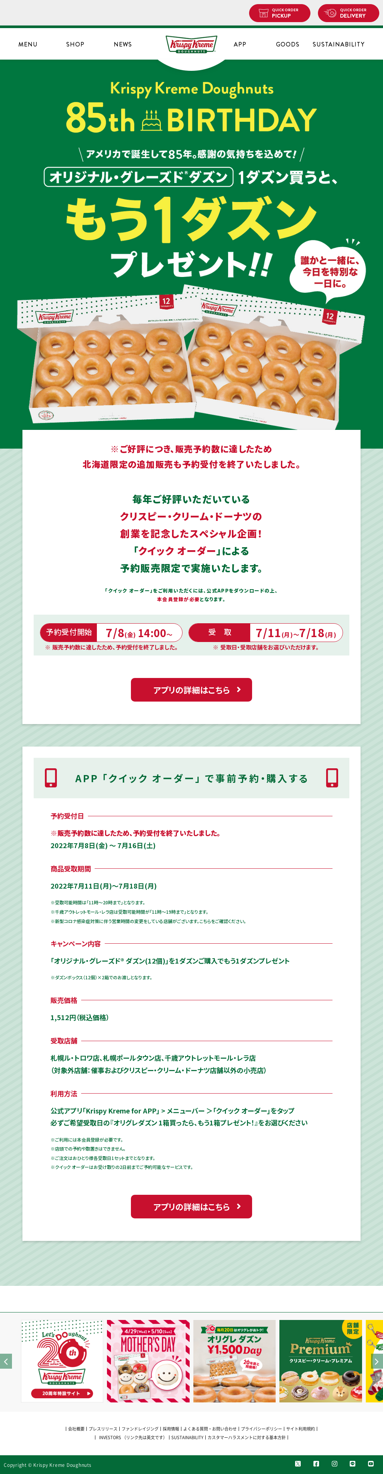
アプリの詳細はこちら (191, 690)
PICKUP (288, 13)
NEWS (123, 44)
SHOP (75, 44)
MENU (28, 44)
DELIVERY (356, 13)
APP (240, 44)
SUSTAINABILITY (335, 44)
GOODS (288, 44)
